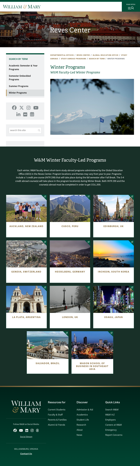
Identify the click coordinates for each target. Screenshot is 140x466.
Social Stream (26, 437)
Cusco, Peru (70, 226)
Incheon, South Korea (113, 271)
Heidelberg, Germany (70, 271)
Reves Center (70, 30)
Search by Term (97, 59)
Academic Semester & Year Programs (23, 67)
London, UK (70, 317)
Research (81, 425)
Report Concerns (113, 435)
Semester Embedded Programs (20, 78)
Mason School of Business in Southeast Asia (92, 366)
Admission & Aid (85, 409)
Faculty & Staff (55, 414)
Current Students (56, 409)
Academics (82, 414)
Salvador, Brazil (48, 363)
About (80, 430)
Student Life (83, 419)
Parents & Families (57, 419)
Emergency (111, 430)
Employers (110, 419)
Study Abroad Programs (73, 59)
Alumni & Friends (56, 425)
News (79, 435)
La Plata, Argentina (26, 317)
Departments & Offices (62, 55)
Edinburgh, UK (113, 226)
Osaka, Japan (113, 317)
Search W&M (112, 409)
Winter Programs (18, 92)
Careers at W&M (113, 425)
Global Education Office (106, 55)
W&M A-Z (110, 414)
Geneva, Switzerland (26, 271)
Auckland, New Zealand (26, 226)
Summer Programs (18, 86)
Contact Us (26, 453)
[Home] (22, 6)
